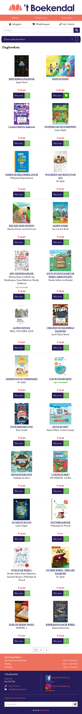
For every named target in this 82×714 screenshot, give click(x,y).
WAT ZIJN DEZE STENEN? (21, 225)
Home (15, 17)
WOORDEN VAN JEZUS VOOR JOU (60, 176)
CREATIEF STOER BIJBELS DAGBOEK (60, 330)
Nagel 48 (8, 679)
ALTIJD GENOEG (21, 328)
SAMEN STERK (60, 225)
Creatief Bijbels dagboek (21, 127)
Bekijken (19, 95)
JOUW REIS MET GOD (21, 427)
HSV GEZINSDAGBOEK (22, 273)
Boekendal (44, 710)
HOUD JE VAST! (60, 427)
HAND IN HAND (60, 79)
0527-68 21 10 (14, 686)
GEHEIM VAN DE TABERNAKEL (22, 379)
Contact (66, 17)
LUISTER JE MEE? (60, 474)
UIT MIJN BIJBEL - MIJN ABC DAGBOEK (60, 572)
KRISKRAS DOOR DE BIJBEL (60, 624)
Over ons (41, 17)
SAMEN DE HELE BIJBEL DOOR (21, 174)
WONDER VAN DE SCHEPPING (60, 127)
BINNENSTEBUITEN (21, 474)
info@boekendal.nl (17, 689)
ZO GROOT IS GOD (21, 522)
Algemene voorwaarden (14, 698)
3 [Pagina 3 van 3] (46, 649)
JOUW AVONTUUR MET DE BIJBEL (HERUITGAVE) (60, 275)
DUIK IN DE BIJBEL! (21, 570)
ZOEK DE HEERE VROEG (21, 624)
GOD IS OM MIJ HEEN (60, 379)
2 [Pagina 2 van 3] (41, 649)
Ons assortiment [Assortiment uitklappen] (14, 39)
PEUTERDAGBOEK (60, 522)
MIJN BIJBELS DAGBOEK (22, 79)
